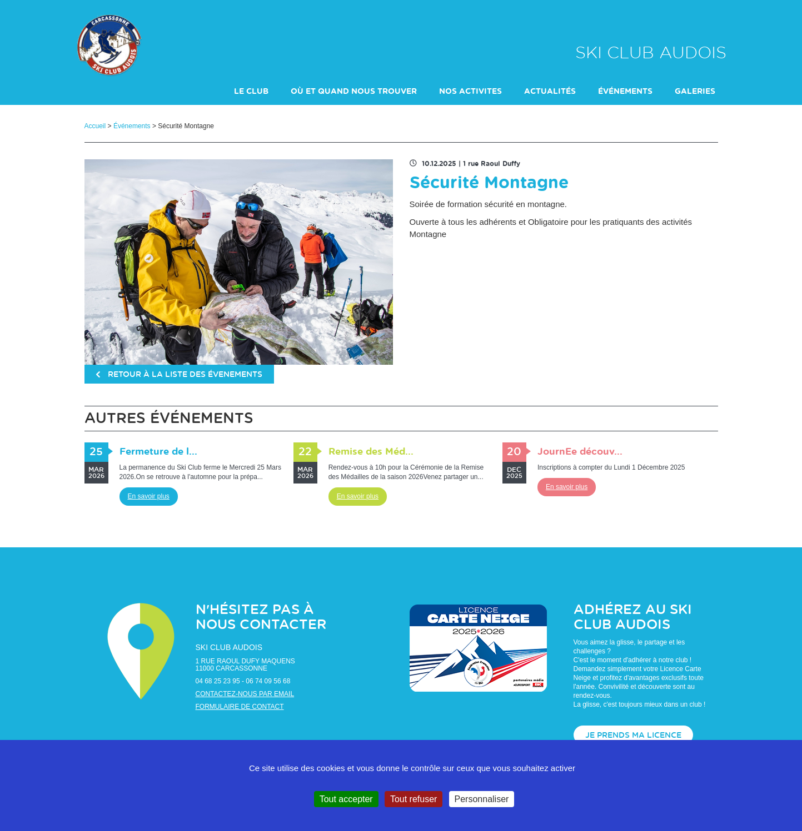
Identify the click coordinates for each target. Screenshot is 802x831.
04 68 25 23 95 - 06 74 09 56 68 (243, 681)
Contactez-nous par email (245, 694)
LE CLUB (251, 91)
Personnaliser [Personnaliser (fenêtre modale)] (482, 799)
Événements (132, 126)
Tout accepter (346, 799)
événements (625, 91)
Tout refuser (413, 799)
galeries (695, 91)
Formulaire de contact (240, 707)
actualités (550, 91)
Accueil (95, 126)
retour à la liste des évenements (179, 375)
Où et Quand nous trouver (354, 91)
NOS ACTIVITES (470, 91)
